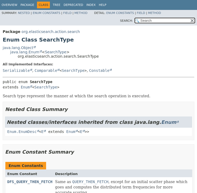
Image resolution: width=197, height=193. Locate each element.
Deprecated (73, 5)
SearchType (55, 52)
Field (67, 13)
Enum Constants (46, 13)
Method (81, 13)
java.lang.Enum (24, 52)
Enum (25, 87)
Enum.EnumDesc (22, 131)
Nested (24, 13)
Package (27, 5)
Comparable (46, 70)
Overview (9, 5)
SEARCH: (126, 21)
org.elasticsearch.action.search (50, 31)
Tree (56, 5)
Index (90, 5)
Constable (99, 70)
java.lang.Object (18, 48)
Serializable (16, 70)
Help (102, 5)
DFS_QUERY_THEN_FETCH (30, 182)
